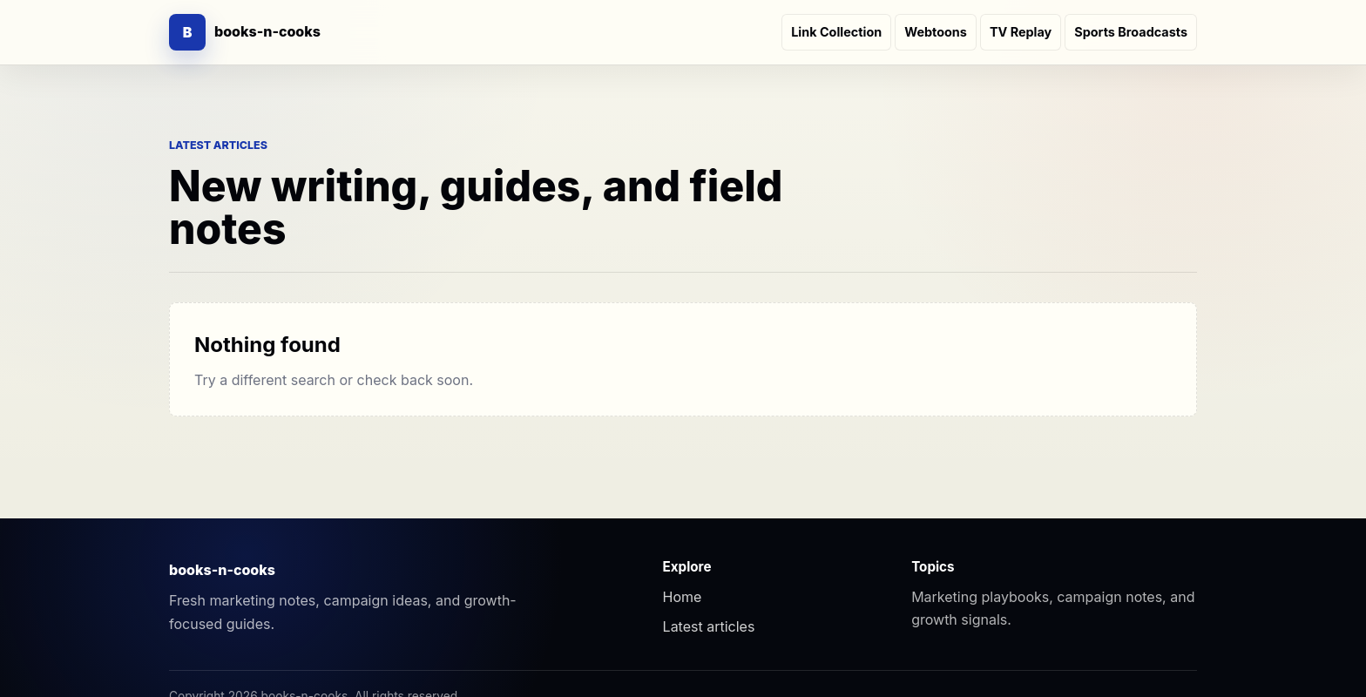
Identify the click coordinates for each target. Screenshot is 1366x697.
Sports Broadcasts (1130, 31)
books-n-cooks (222, 570)
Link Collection (836, 31)
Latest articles (709, 626)
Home (682, 597)
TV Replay (1021, 31)
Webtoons (935, 31)
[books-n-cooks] (245, 32)
